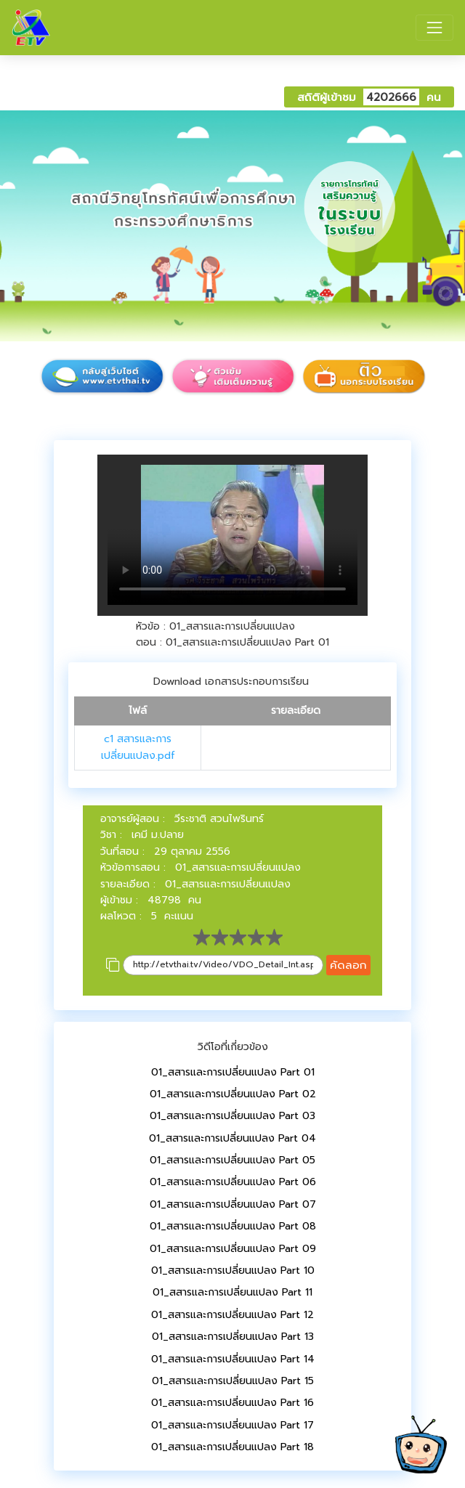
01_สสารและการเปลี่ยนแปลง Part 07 (233, 1204)
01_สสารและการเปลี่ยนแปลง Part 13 (233, 1336)
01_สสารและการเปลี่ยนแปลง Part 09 (233, 1248)
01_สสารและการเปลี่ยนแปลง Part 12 (232, 1314)
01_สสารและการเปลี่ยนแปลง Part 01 (233, 1072)
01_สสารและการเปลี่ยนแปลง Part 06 (233, 1182)
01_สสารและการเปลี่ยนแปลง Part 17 (232, 1425)
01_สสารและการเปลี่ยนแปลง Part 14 (233, 1359)
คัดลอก (348, 964)
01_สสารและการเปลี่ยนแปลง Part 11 (232, 1292)
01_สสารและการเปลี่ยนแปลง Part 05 (232, 1160)
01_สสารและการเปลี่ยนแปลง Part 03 (232, 1115)
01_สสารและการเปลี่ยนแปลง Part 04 (232, 1138)
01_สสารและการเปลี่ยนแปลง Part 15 (233, 1381)
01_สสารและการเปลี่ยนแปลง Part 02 (233, 1094)
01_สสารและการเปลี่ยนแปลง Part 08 (233, 1226)
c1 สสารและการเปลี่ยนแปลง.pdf (138, 747)
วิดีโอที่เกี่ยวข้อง (233, 1046)
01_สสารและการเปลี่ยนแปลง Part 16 (232, 1402)
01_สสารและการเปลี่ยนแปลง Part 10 (233, 1270)
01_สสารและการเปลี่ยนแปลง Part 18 (232, 1447)
